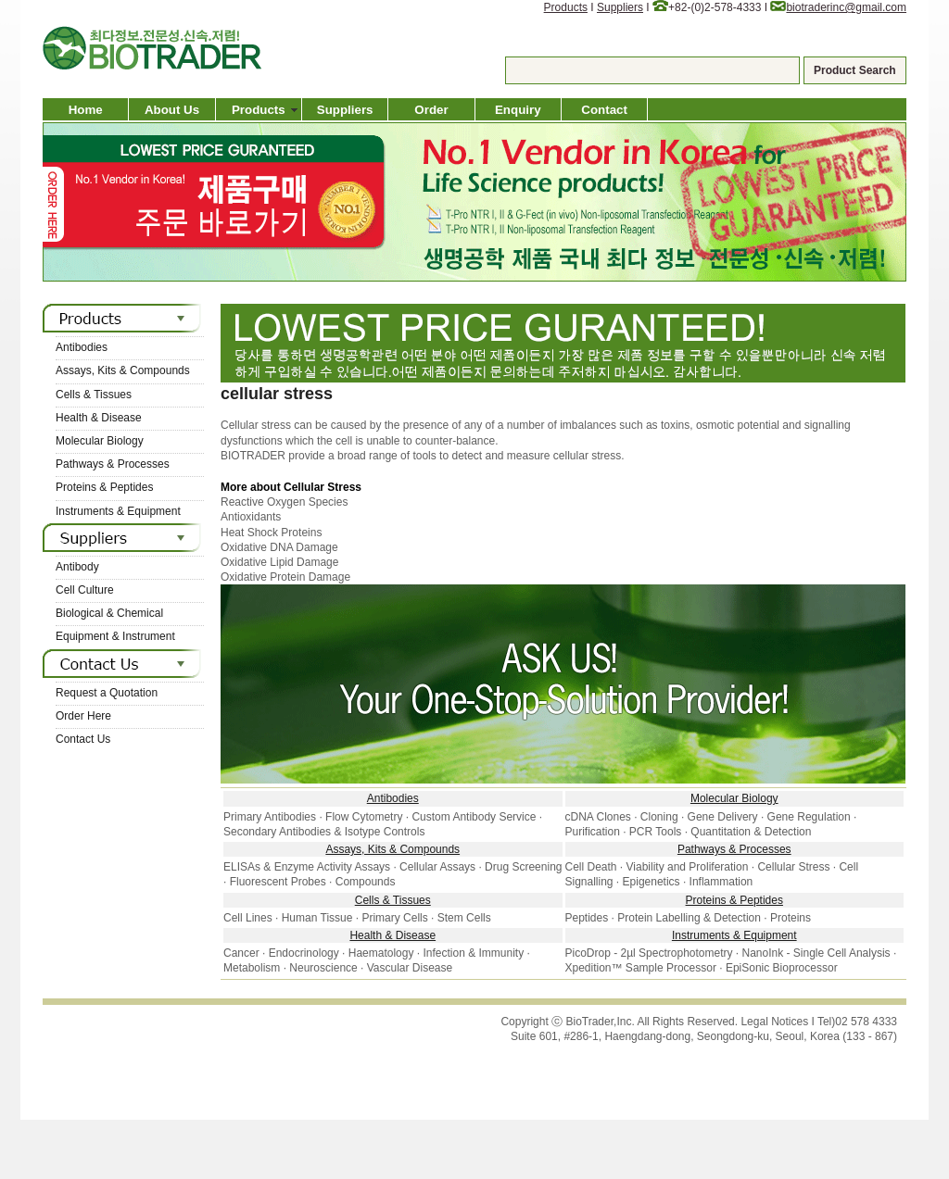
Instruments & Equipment (118, 511)
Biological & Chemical (109, 613)
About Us (172, 110)
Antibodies (82, 347)
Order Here (83, 715)
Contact (604, 110)
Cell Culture (85, 589)
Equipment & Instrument (115, 636)
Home (86, 110)
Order (431, 110)
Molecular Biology (100, 440)
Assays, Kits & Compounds (123, 370)
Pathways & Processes (113, 464)
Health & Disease (99, 417)
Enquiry (518, 110)
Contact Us (83, 739)
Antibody (77, 566)
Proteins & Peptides (104, 487)
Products (566, 7)
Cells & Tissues (94, 394)
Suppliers (620, 7)
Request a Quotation (107, 692)
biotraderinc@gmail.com (846, 7)
